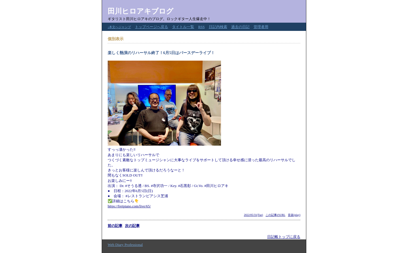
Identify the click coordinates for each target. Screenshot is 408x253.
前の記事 (115, 226)
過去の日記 (240, 27)
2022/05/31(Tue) (253, 214)
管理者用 (261, 27)
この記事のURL (275, 214)
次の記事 (132, 226)
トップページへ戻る (151, 27)
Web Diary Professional (125, 245)
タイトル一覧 (183, 27)
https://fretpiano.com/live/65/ (129, 206)
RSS (201, 27)
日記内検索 (218, 27)
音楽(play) (294, 214)
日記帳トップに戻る (283, 237)
